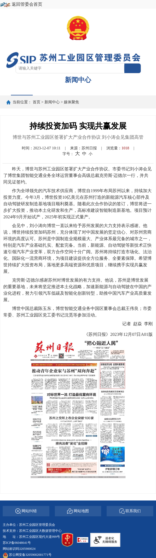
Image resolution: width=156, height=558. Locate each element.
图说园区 (120, 89)
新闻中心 (52, 102)
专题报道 (87, 89)
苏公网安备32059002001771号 (30, 555)
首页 (22, 89)
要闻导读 (54, 89)
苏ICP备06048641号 (17, 543)
